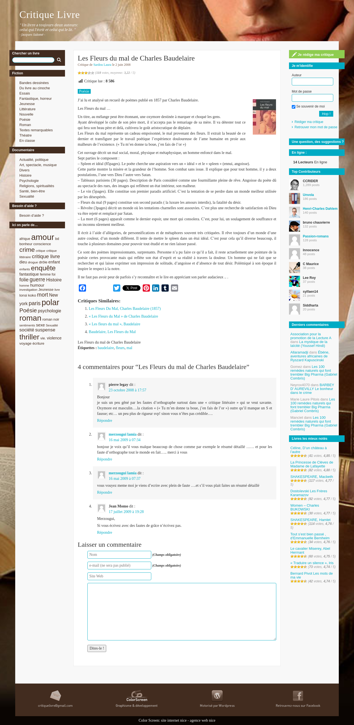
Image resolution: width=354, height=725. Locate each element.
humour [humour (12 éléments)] (37, 285)
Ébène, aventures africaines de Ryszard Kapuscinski (309, 356)
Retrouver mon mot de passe (316, 127)
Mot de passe (302, 91)
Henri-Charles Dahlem (320, 209)
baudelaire (106, 348)
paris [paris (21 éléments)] (35, 303)
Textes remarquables (36, 130)
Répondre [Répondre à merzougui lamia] (104, 459)
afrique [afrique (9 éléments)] (24, 239)
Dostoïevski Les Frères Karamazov (308, 493)
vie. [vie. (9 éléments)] (43, 338)
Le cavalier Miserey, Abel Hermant (310, 550)
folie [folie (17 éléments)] (23, 279)
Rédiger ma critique (309, 122)
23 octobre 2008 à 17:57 (127, 390)
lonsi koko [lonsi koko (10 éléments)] (27, 295)
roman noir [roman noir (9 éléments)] (50, 319)
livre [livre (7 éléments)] (57, 289)
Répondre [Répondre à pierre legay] (104, 420)
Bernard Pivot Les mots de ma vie (311, 575)
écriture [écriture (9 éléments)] (38, 343)
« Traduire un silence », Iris (312, 563)
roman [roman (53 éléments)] (30, 318)
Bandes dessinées (34, 83)
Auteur (296, 75)
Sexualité (26, 196)
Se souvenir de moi (308, 106)
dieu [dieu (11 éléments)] (23, 262)
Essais (24, 93)
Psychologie (29, 181)
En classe (27, 140)
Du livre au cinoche (34, 88)
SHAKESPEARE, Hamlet (310, 520)
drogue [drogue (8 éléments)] (33, 262)
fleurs (120, 348)
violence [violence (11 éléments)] (54, 338)
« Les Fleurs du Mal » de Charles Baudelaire (123, 316)
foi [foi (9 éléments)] (53, 274)
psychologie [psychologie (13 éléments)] (49, 310)
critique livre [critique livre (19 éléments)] (46, 256)
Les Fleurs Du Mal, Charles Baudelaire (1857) (125, 309)
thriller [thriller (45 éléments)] (29, 337)
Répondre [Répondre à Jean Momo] (104, 532)
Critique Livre (49, 14)
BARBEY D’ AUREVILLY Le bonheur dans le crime (312, 389)
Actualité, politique (34, 160)
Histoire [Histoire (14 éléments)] (54, 279)
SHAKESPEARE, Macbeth (311, 477)
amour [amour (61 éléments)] (42, 237)
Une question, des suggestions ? (318, 142)
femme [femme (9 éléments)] (45, 274)
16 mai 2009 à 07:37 (124, 479)
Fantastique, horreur (35, 98)
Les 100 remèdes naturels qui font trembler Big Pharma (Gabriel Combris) (313, 372)
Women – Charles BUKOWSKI (304, 507)
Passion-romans (316, 236)
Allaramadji (299, 352)
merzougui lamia (123, 434)
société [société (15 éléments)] (26, 330)
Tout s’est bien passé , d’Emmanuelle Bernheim (310, 536)
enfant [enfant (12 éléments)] (54, 262)
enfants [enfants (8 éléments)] (24, 269)
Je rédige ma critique (313, 54)
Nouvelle (26, 114)
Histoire (25, 175)
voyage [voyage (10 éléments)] (25, 343)
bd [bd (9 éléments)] (57, 239)
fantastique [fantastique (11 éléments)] (29, 274)
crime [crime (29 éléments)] (27, 249)
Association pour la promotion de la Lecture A (310, 336)
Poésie (24, 119)
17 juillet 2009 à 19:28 (126, 512)
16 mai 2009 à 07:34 (124, 440)
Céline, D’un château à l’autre (308, 450)
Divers (24, 170)
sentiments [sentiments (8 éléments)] (27, 325)
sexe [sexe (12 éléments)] (40, 325)
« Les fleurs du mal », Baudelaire (114, 324)
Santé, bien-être (32, 191)
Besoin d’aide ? (31, 215)
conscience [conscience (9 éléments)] (42, 244)
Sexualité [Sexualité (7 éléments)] (52, 325)
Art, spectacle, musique (38, 165)
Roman (25, 125)
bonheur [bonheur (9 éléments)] (25, 244)
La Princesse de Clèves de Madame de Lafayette (311, 464)
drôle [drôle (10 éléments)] (43, 262)
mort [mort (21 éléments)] (42, 295)
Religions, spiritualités (36, 186)
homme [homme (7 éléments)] (24, 285)
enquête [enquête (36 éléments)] (43, 268)
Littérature (27, 109)
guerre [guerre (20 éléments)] (37, 279)
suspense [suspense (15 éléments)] (45, 330)
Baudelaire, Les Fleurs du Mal (112, 332)
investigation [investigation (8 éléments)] (28, 289)
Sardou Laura (102, 65)
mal (129, 348)
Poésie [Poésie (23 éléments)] (28, 310)
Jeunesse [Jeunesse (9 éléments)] (46, 289)
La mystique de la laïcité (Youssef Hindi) (308, 344)
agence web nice (202, 720)
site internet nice (174, 720)
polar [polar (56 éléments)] (50, 302)
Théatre (25, 135)
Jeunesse (27, 104)
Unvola (308, 195)
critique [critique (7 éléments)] (40, 250)
